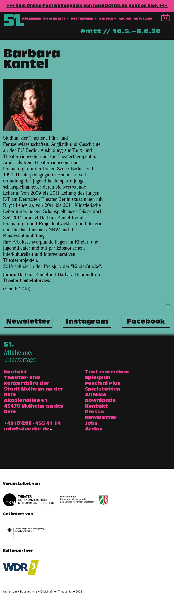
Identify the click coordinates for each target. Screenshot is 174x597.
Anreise (95, 395)
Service (107, 19)
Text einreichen (107, 372)
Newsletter (28, 322)
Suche (157, 19)
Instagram (87, 322)
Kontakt (96, 406)
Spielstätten (103, 389)
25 (165, 18)
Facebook (146, 322)
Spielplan (98, 378)
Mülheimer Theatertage (45, 19)
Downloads (100, 400)
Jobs (91, 423)
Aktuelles (143, 19)
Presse (94, 412)
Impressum (10, 591)
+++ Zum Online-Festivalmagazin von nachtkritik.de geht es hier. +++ (87, 6)
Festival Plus (102, 383)
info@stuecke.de (28, 429)
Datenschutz (28, 591)
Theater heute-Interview (26, 280)
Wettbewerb (84, 19)
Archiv (125, 19)
